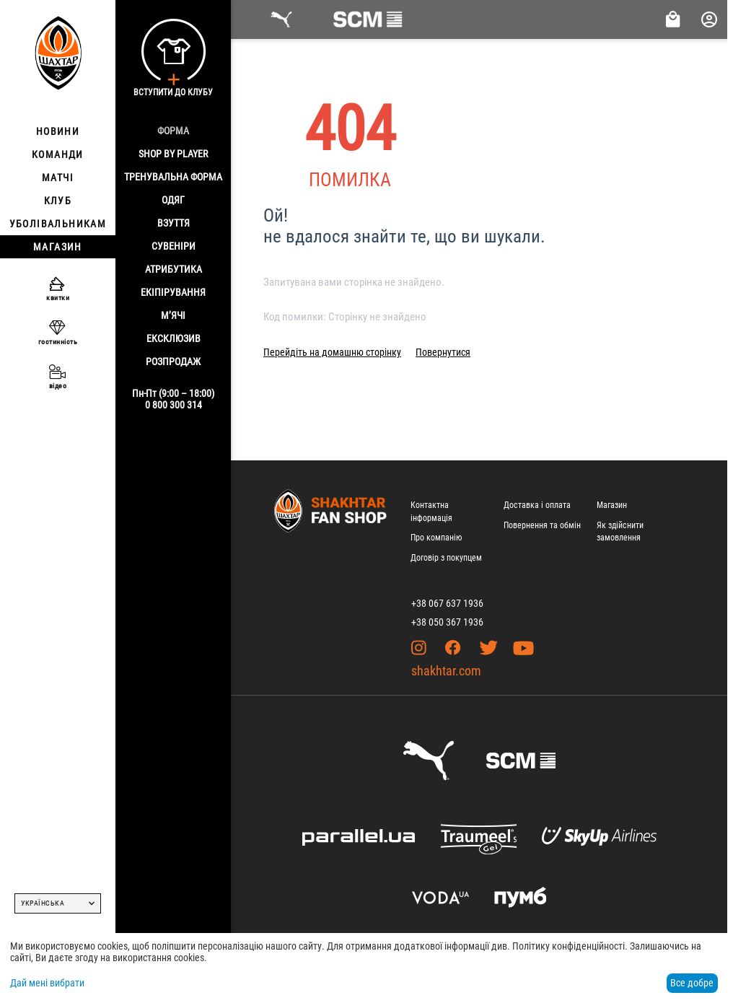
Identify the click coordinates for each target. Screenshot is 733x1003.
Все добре (692, 983)
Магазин (612, 505)
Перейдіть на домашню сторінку (332, 352)
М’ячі (173, 315)
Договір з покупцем (446, 558)
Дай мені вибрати (47, 983)
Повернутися (443, 352)
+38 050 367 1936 (447, 622)
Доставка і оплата (537, 505)
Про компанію (436, 538)
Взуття (173, 223)
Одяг (173, 200)
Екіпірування (173, 292)
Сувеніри (174, 246)
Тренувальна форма (173, 177)
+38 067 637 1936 (447, 603)
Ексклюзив (173, 338)
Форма (173, 130)
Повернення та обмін (542, 525)
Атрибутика (173, 269)
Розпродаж (173, 361)
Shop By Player (173, 153)
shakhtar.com (446, 670)
